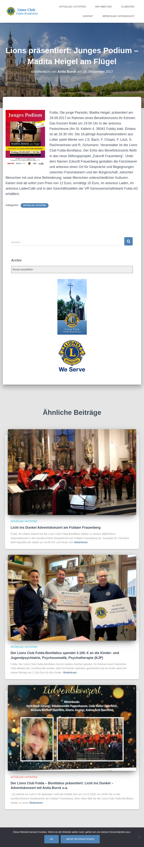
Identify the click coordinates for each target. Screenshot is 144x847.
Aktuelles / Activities (72, 6)
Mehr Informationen (80, 839)
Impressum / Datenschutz (118, 16)
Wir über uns (103, 6)
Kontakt (88, 16)
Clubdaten (127, 6)
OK (51, 839)
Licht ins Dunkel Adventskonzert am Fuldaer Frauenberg (55, 527)
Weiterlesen (81, 542)
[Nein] (139, 837)
